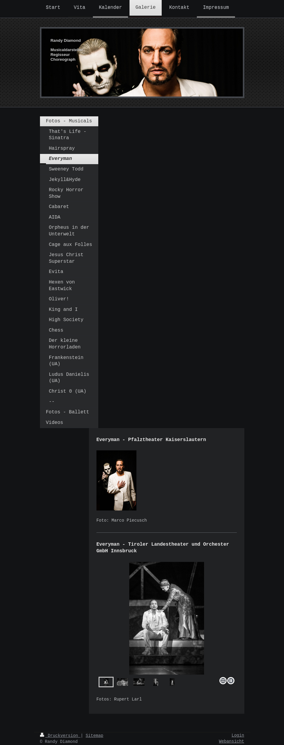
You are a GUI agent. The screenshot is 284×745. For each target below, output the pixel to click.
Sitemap (94, 735)
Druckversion (60, 735)
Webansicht (231, 741)
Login (237, 735)
